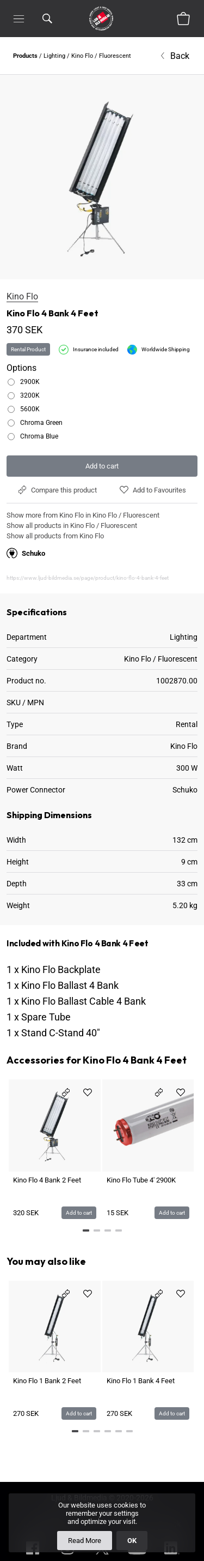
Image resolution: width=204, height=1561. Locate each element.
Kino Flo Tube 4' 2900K (141, 1180)
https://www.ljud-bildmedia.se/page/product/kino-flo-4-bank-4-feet (88, 578)
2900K (30, 382)
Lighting (54, 55)
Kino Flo (22, 296)
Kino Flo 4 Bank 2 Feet (47, 1180)
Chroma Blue (39, 437)
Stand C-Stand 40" (60, 1032)
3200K (30, 396)
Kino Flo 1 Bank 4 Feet (141, 1381)
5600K (30, 409)
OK (132, 1540)
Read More (84, 1540)
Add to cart (102, 466)
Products (25, 55)
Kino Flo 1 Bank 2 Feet (47, 1381)
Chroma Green (41, 423)
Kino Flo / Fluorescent (101, 55)
